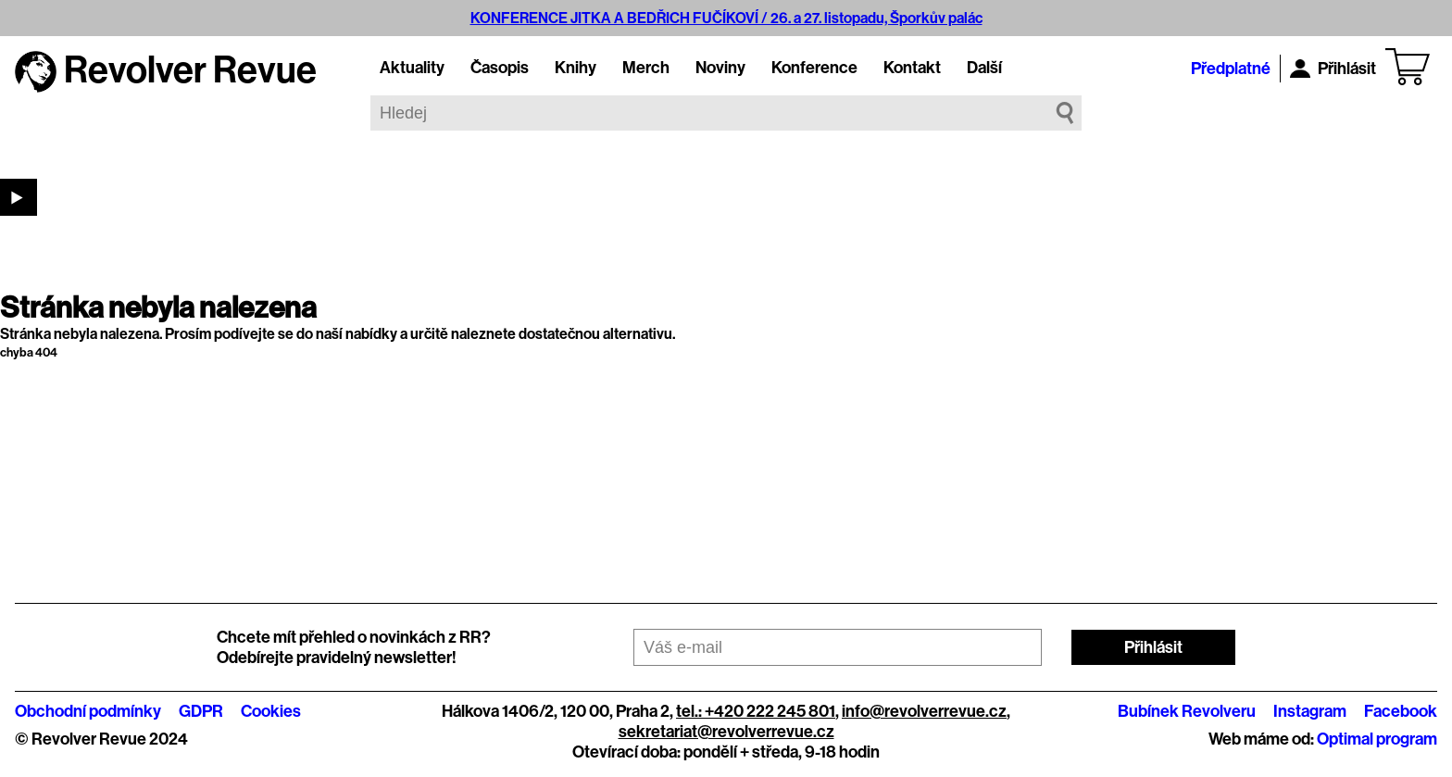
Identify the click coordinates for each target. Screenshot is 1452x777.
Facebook (1400, 711)
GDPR (201, 711)
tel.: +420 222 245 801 (755, 711)
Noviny (720, 67)
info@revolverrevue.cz (924, 711)
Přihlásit (1333, 68)
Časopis (499, 67)
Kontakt (912, 67)
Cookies (271, 711)
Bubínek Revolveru (1187, 711)
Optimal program (1377, 739)
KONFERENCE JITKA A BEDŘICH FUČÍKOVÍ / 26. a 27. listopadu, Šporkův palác (726, 18)
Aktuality (412, 67)
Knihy (575, 67)
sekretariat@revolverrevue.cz (726, 731)
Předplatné (1230, 68)
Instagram (1309, 711)
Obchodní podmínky (88, 711)
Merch (646, 67)
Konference (814, 67)
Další (984, 67)
